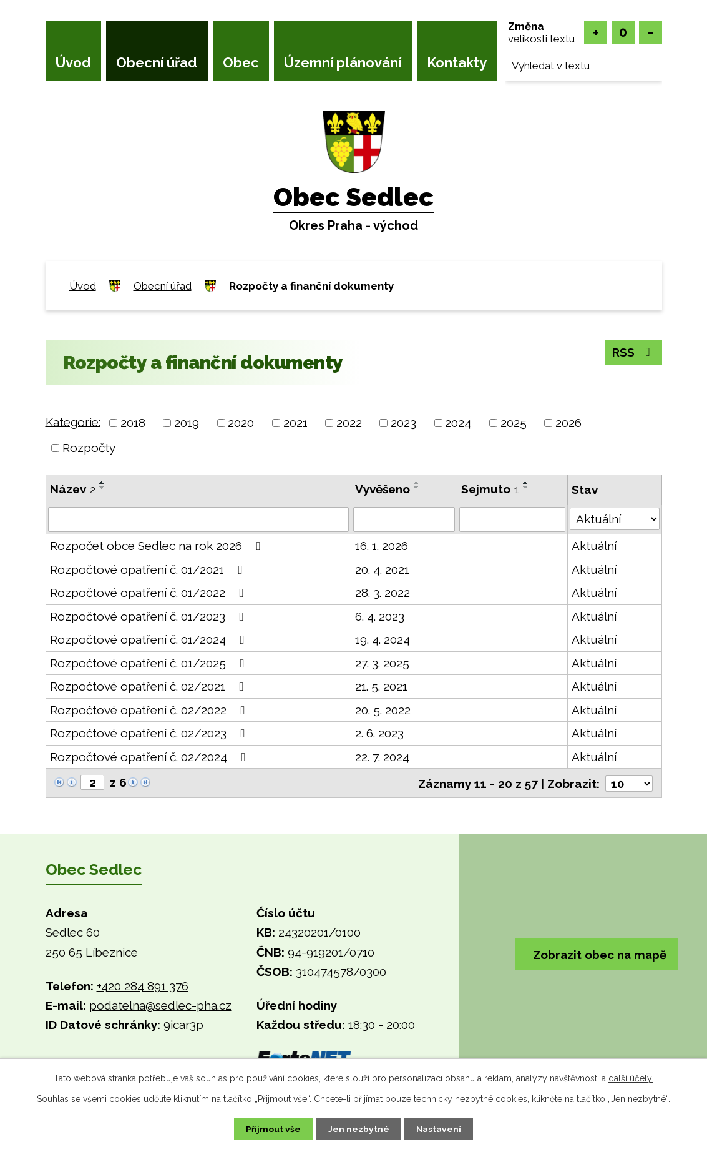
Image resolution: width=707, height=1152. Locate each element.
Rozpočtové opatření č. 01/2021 (149, 569)
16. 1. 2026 (381, 546)
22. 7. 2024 (382, 757)
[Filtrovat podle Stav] (615, 518)
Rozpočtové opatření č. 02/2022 (150, 710)
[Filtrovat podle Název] (198, 519)
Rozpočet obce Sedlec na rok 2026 (158, 546)
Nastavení (440, 1129)
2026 (568, 423)
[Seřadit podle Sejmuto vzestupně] (526, 482)
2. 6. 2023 (379, 733)
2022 (349, 423)
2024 (458, 423)
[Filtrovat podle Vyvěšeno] (404, 519)
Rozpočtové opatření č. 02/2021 (149, 686)
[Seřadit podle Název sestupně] (102, 487)
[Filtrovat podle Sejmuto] (512, 519)
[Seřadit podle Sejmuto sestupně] (526, 487)
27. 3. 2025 (382, 663)
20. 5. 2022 (383, 710)
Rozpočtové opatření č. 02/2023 (150, 733)
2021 (295, 423)
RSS (633, 353)
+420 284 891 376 (142, 985)
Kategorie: (73, 421)
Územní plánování (342, 62)
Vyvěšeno (382, 489)
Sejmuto (490, 489)
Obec (241, 62)
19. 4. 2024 (382, 639)
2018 (132, 423)
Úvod (73, 62)
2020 (241, 423)
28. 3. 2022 (382, 592)
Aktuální (594, 546)
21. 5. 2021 (381, 686)
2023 (403, 423)
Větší (595, 32)
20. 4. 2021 (382, 569)
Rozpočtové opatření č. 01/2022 (149, 592)
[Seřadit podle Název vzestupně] (102, 482)
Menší (650, 32)
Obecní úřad (156, 62)
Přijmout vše (271, 1129)
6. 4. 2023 (379, 616)
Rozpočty (88, 448)
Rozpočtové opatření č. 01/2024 (150, 639)
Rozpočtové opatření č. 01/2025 (150, 663)
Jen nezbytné (358, 1129)
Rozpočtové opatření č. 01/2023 (149, 616)
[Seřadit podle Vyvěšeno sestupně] (417, 487)
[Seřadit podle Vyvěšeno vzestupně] (417, 482)
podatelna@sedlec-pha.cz (160, 1005)
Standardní (623, 32)
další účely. (630, 1078)
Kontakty (457, 62)
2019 (186, 423)
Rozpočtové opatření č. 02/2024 (150, 757)
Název (72, 489)
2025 (513, 423)
